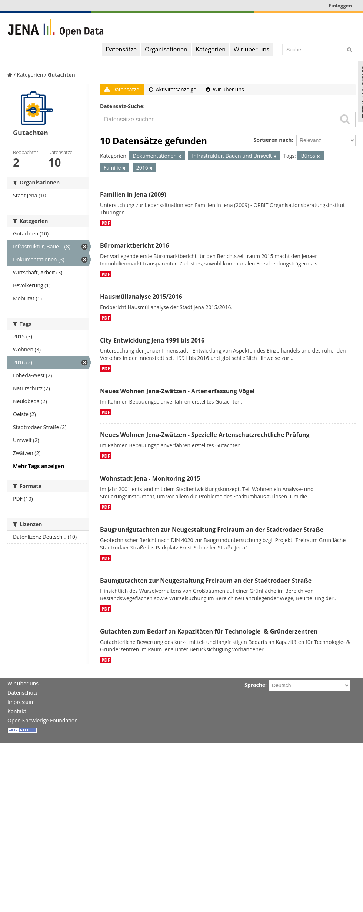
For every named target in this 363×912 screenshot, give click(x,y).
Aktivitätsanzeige (172, 89)
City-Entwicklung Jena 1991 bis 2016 (152, 340)
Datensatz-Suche (121, 106)
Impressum (21, 701)
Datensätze (121, 49)
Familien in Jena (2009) (133, 194)
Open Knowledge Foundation (42, 720)
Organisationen (166, 49)
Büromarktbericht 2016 (134, 245)
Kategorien (211, 49)
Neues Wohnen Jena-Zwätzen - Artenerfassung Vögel (177, 391)
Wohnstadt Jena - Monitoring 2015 (150, 478)
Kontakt (16, 711)
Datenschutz (22, 692)
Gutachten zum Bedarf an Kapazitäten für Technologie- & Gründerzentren (208, 631)
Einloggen (340, 5)
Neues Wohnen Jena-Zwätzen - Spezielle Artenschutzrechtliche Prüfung (205, 435)
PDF (105, 223)
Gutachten (61, 74)
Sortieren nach (272, 139)
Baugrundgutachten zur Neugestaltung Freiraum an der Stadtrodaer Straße (211, 529)
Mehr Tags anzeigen (38, 466)
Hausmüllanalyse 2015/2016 (141, 297)
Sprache (254, 684)
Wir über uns (251, 49)
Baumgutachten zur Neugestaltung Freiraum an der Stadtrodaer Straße (206, 581)
